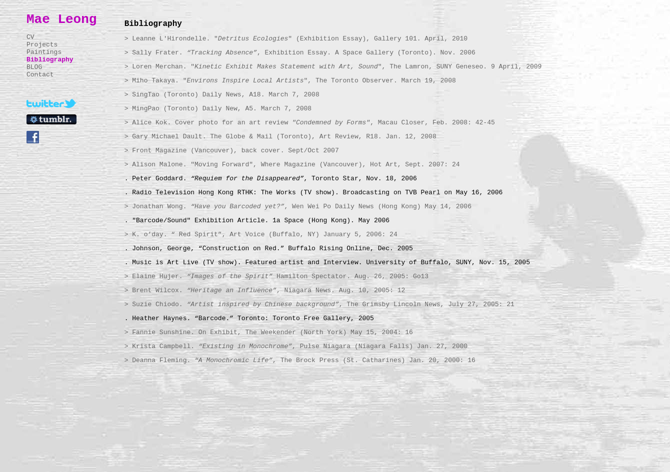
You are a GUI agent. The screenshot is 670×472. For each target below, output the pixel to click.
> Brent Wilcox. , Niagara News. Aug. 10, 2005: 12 (265, 290)
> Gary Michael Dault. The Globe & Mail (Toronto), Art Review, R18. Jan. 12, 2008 (280, 136)
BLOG (34, 67)
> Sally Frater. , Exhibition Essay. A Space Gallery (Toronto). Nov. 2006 (300, 52)
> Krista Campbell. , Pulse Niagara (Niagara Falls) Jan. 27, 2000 (296, 346)
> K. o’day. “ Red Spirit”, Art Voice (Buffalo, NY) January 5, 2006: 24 (261, 234)
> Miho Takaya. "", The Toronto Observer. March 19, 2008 (290, 80)
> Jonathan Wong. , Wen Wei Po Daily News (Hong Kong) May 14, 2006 (298, 206)
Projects (42, 44)
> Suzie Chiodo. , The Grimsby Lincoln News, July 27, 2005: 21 (319, 304)
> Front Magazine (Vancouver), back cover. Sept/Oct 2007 (231, 150)
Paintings (44, 52)
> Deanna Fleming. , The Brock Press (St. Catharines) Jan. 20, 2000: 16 (300, 360)
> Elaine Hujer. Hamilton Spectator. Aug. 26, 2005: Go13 (276, 276)
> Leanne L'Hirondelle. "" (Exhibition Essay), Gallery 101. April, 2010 (296, 38)
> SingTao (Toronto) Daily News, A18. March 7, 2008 (222, 94)
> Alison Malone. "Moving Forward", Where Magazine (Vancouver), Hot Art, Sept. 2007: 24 (292, 164)
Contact (40, 74)
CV (30, 37)
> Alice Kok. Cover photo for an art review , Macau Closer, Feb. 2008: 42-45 (309, 122)
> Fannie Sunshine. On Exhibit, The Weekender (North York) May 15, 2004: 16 (268, 332)
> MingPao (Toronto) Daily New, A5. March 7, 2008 (218, 108)
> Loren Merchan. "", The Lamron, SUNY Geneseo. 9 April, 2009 (333, 66)
